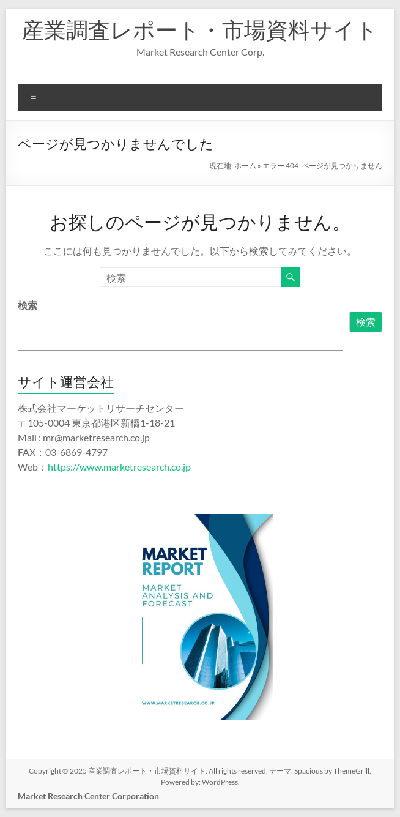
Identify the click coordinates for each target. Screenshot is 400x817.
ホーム (245, 165)
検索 (27, 305)
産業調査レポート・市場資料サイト (200, 29)
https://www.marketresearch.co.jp (119, 466)
